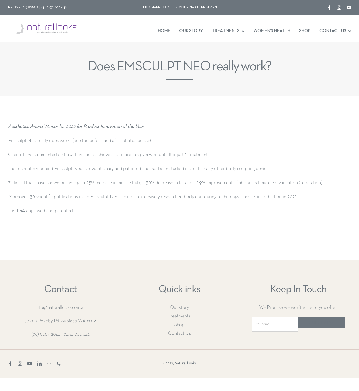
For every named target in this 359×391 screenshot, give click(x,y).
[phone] (59, 363)
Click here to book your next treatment (179, 7)
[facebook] (329, 7)
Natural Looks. (186, 363)
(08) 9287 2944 (45, 334)
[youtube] (349, 7)
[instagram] (339, 7)
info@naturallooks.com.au (61, 307)
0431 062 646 (77, 334)
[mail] (49, 363)
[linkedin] (39, 363)
